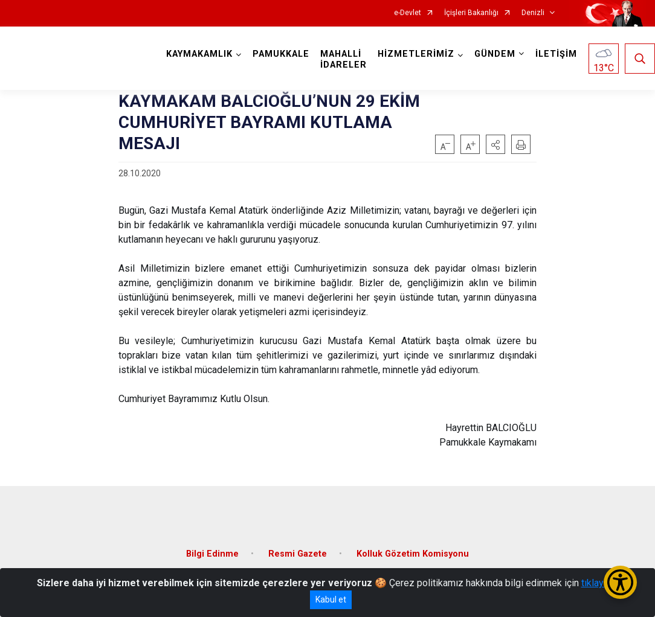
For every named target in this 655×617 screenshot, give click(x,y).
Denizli (532, 13)
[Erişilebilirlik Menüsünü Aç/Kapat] (620, 582)
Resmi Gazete (297, 554)
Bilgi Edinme (212, 554)
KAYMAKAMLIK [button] (199, 54)
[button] (495, 144)
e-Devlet (407, 13)
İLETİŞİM (556, 54)
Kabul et (330, 599)
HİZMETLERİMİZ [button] (416, 54)
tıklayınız (600, 583)
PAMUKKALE (281, 54)
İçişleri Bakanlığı (471, 13)
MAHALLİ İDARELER (343, 59)
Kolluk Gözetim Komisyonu (413, 554)
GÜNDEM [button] (494, 54)
